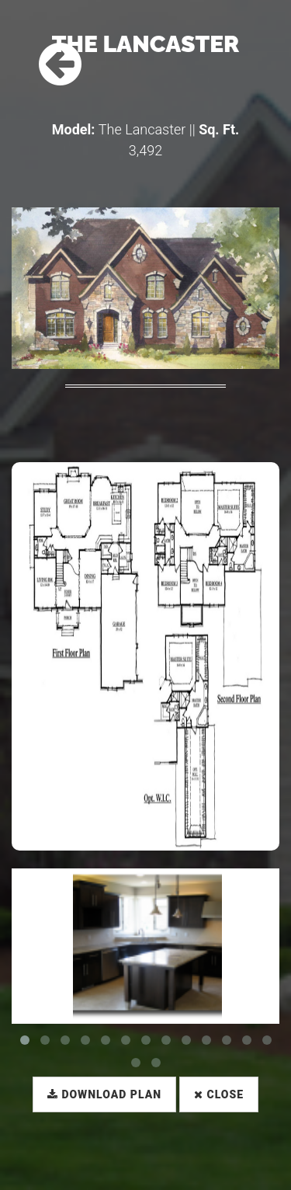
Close (219, 1094)
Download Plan (104, 1094)
